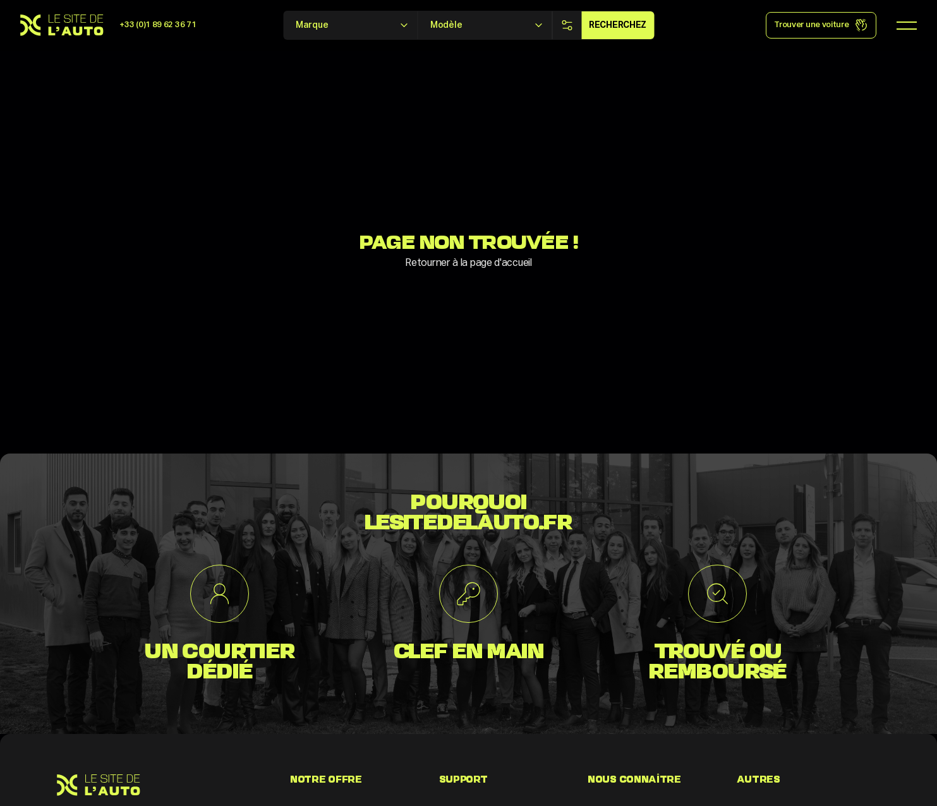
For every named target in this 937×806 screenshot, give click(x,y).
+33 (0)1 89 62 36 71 (157, 25)
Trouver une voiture (820, 25)
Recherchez (617, 25)
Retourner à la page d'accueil (468, 263)
